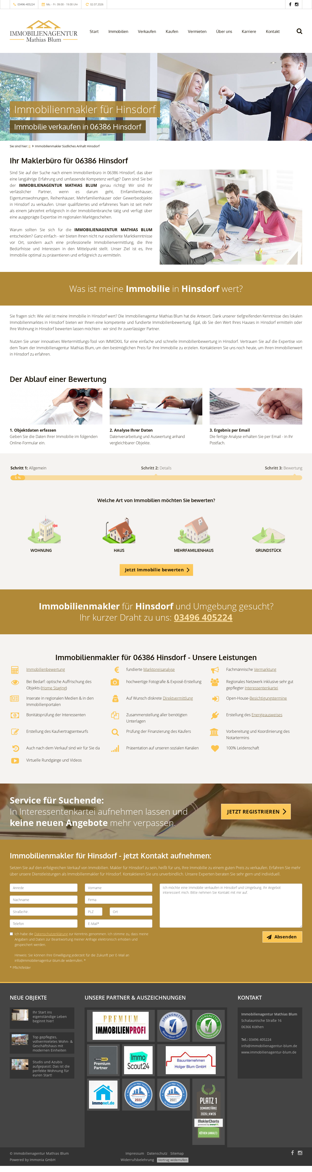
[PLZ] (94, 918)
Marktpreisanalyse (159, 675)
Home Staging (54, 694)
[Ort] (131, 918)
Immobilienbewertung (45, 675)
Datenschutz (157, 1159)
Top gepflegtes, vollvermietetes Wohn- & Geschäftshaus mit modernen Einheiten (53, 1050)
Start (94, 31)
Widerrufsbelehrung (137, 1165)
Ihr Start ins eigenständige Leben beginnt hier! (50, 1022)
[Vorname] (119, 894)
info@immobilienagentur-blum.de (269, 1052)
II (29, 146)
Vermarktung (265, 675)
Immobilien (118, 31)
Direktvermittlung (178, 704)
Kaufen (172, 31)
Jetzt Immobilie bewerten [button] (154, 576)
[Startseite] (44, 31)
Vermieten (197, 31)
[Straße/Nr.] (44, 918)
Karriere (249, 31)
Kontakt (273, 31)
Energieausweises (267, 721)
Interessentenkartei (261, 694)
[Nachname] (44, 906)
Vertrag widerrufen (172, 1166)
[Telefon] (44, 929)
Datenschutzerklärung (51, 940)
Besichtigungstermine (268, 704)
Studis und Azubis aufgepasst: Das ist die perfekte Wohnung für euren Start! (51, 1074)
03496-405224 (26, 4)
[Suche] (301, 35)
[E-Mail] (119, 929)
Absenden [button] (286, 943)
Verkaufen (147, 31)
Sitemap (177, 1159)
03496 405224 (203, 623)
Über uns (224, 31)
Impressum (135, 1159)
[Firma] (119, 906)
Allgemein (28, 468)
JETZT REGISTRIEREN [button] (253, 817)
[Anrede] (44, 894)
